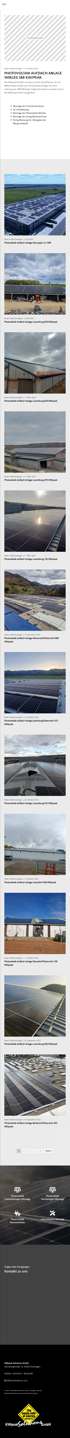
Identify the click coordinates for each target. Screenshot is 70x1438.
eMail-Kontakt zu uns (15, 1380)
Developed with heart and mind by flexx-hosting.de (20, 1393)
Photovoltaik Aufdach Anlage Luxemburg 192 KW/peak (30, 559)
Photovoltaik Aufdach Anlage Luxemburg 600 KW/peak (30, 1043)
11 (40, 1151)
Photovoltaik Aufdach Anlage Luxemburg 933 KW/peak (30, 321)
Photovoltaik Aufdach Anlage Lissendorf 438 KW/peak (30, 882)
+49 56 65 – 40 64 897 (22, 1373)
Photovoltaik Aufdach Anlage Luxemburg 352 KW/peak (30, 803)
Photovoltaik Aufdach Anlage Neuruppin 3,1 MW (27, 242)
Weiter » (49, 1151)
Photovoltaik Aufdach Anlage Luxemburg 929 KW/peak (30, 400)
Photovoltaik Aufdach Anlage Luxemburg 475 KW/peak (30, 480)
